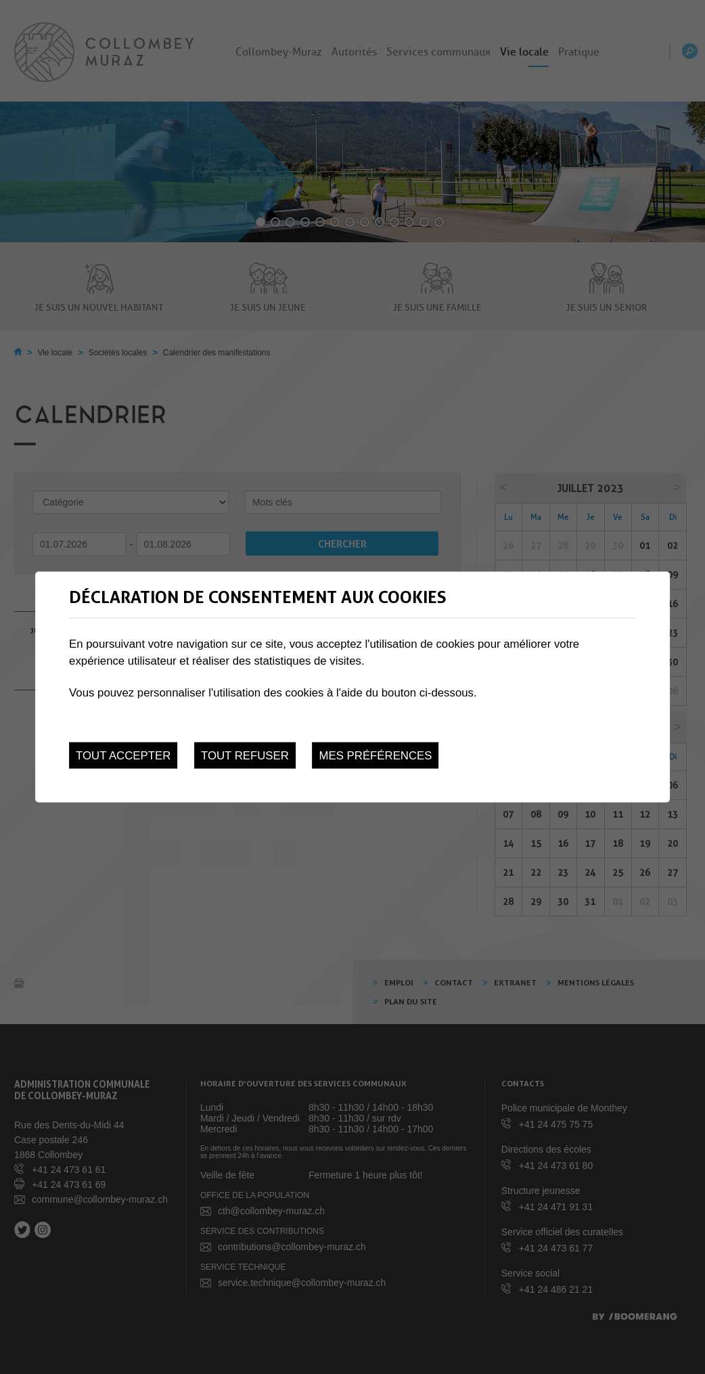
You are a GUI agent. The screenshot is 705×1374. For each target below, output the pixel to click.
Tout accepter (123, 755)
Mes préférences (375, 755)
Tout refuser (245, 755)
